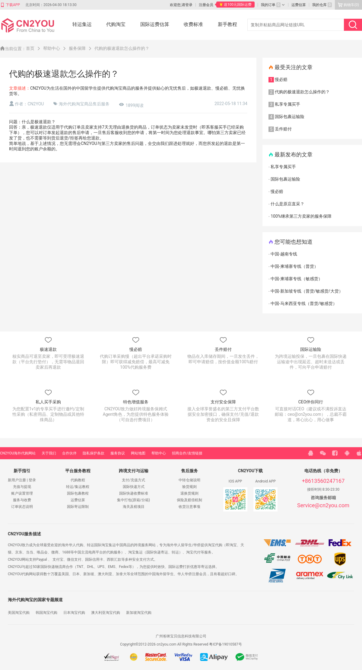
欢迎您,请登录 (181, 5)
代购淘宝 (115, 24)
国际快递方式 (133, 487)
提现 (27, 487)
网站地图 (138, 453)
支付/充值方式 (133, 480)
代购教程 (78, 480)
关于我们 (49, 453)
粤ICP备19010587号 (225, 644)
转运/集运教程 (77, 487)
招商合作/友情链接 (187, 453)
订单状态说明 (22, 507)
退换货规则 (189, 493)
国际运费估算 (154, 24)
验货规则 (189, 487)
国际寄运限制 (78, 507)
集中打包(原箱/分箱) (133, 500)
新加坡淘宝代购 (138, 613)
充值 (16, 487)
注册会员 (206, 5)
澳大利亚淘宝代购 (105, 613)
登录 (32, 480)
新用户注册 (17, 480)
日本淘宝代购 (74, 613)
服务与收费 (22, 500)
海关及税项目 (133, 507)
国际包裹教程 (78, 493)
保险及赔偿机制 (189, 500)
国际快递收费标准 (133, 493)
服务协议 (117, 453)
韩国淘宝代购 (46, 613)
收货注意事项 (189, 507)
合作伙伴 (69, 453)
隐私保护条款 (93, 453)
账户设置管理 (22, 493)
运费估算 (78, 500)
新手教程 (227, 24)
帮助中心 (158, 453)
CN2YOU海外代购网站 (18, 453)
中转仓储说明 (189, 480)
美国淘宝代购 (19, 613)
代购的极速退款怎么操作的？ (121, 48)
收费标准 (193, 24)
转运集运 (82, 24)
